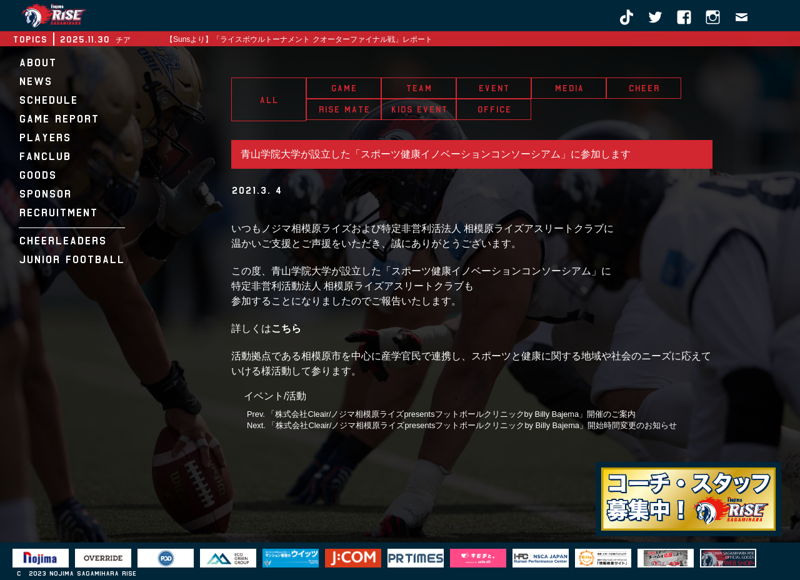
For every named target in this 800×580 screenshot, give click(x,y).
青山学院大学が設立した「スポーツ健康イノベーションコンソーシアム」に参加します (436, 154)
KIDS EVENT (419, 109)
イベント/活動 (275, 396)
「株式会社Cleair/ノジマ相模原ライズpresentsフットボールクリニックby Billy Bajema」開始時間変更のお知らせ (472, 425)
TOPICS (29, 39)
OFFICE (494, 109)
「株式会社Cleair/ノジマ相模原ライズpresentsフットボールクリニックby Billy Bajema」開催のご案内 (451, 414)
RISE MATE (344, 109)
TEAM (419, 88)
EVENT (493, 88)
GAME (344, 88)
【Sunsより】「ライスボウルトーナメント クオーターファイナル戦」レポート (299, 39)
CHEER (643, 88)
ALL (268, 100)
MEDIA (569, 88)
